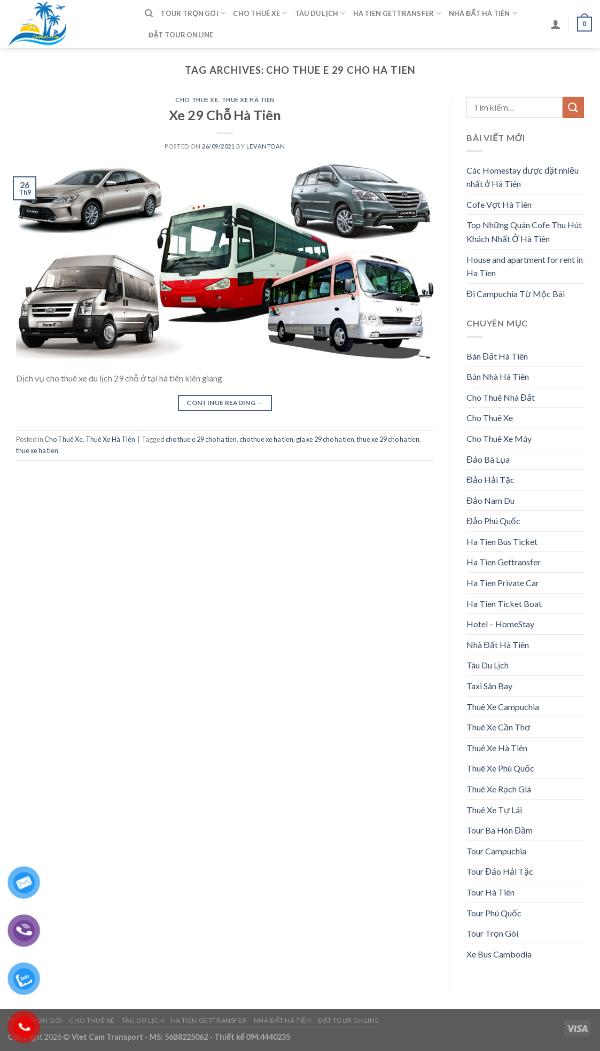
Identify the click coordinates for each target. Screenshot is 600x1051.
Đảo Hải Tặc (490, 479)
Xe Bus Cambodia (499, 954)
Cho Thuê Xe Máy (499, 438)
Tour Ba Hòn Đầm (499, 830)
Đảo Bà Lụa (488, 459)
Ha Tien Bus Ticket (501, 541)
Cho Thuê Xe (260, 13)
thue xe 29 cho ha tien (388, 439)
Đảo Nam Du (490, 500)
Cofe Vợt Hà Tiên (499, 204)
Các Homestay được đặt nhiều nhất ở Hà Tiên (522, 177)
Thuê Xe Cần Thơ (498, 727)
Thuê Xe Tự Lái (494, 810)
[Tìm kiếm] (149, 13)
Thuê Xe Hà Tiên (248, 99)
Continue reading (224, 403)
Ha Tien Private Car (502, 583)
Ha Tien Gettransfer (397, 13)
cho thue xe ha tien (266, 439)
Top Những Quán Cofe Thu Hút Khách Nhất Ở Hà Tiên (524, 232)
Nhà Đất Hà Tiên (483, 13)
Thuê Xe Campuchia (502, 707)
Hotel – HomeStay (500, 624)
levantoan (265, 146)
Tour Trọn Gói (192, 13)
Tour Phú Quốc (493, 913)
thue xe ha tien (37, 450)
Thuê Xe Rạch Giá (498, 789)
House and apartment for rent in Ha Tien (524, 266)
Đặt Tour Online (181, 34)
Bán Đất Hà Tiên (497, 356)
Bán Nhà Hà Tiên (497, 376)
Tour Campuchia (496, 851)
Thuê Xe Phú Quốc (500, 768)
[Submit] (573, 107)
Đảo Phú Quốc (493, 521)
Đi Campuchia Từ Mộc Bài (515, 294)
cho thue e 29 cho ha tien (201, 439)
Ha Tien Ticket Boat (504, 603)
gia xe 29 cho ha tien (325, 439)
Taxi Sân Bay (489, 686)
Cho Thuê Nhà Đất (500, 397)
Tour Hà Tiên (490, 892)
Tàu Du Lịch (320, 13)
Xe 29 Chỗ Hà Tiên (225, 115)
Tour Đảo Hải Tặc (499, 871)
